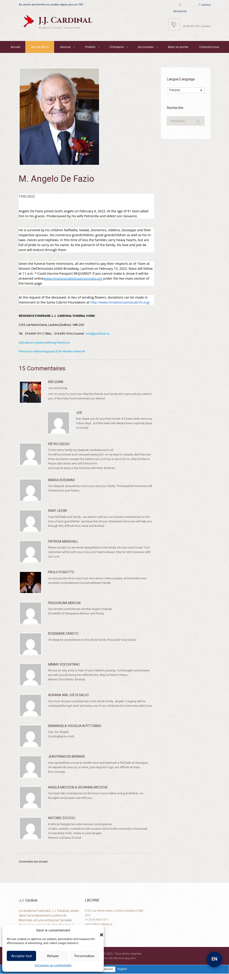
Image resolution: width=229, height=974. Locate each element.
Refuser (53, 956)
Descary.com (127, 958)
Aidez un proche (178, 47)
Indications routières (32, 342)
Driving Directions (58, 342)
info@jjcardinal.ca (97, 333)
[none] (186, 90)
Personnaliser (84, 956)
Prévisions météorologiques (37, 351)
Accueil (15, 47)
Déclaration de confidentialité (53, 965)
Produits (90, 47)
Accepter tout (21, 956)
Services (65, 47)
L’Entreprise (116, 47)
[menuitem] (186, 90)
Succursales (146, 47)
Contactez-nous (209, 47)
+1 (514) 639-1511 (96, 919)
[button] (97, 930)
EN (214, 959)
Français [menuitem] (174, 90)
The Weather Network (71, 351)
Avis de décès (40, 47)
